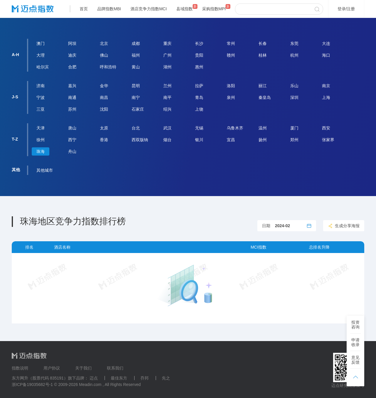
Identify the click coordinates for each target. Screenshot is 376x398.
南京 (326, 85)
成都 (136, 43)
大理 (40, 55)
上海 (326, 97)
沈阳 (104, 109)
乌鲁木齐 (235, 128)
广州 (167, 55)
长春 (262, 43)
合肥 (72, 67)
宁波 (40, 97)
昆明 (136, 85)
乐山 (294, 85)
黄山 (136, 67)
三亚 (40, 109)
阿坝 (72, 43)
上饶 (199, 109)
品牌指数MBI (109, 8)
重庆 (167, 43)
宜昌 (231, 139)
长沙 (199, 43)
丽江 (262, 85)
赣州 (231, 55)
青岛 (199, 97)
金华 (104, 85)
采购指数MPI (214, 8)
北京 (104, 43)
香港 (104, 139)
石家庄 (138, 109)
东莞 (294, 43)
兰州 (167, 85)
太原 (104, 128)
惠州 (199, 67)
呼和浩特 (108, 67)
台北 (136, 128)
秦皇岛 (264, 97)
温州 (262, 128)
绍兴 (167, 109)
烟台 (167, 139)
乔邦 (144, 378)
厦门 (294, 128)
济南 (40, 85)
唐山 (72, 128)
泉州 (231, 97)
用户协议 (51, 368)
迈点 (94, 378)
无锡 (199, 128)
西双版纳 (140, 139)
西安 (326, 128)
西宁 (72, 139)
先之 (166, 378)
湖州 (167, 67)
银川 (199, 139)
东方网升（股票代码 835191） (40, 378)
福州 (136, 55)
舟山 (72, 151)
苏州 (72, 109)
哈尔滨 (42, 67)
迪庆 (72, 55)
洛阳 (231, 85)
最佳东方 (119, 378)
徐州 (40, 139)
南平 (167, 97)
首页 (84, 8)
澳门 (40, 43)
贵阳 (199, 55)
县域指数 (184, 8)
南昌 (104, 97)
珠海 (40, 151)
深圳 (294, 97)
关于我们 (83, 368)
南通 (72, 97)
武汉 (167, 128)
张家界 (328, 139)
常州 (231, 43)
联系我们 (115, 368)
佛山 (104, 55)
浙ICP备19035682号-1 (32, 384)
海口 (326, 55)
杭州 (294, 55)
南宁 (136, 97)
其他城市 (44, 170)
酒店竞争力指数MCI (148, 8)
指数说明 (20, 368)
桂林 (262, 55)
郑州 (294, 139)
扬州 (262, 139)
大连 (326, 43)
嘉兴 (72, 85)
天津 (40, 128)
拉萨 (199, 85)
